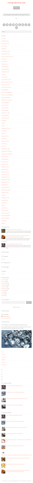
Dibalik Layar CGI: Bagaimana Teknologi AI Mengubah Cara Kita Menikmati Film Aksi (16, 454)
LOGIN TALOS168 (4, 107)
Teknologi (3, 359)
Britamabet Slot (4, 143)
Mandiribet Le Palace (5, 166)
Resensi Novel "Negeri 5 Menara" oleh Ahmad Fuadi (15, 464)
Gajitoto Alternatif (4, 210)
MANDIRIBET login (4, 41)
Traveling (3, 362)
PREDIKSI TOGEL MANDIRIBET (7, 94)
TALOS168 (3, 74)
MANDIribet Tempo (5, 192)
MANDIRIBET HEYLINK (5, 51)
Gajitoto (2, 205)
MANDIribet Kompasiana (6, 189)
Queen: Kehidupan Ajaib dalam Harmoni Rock (14, 243)
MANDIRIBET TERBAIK (5, 179)
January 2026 (3, 281)
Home (16, 18)
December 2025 (4, 283)
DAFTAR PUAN (4, 61)
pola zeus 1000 (4, 46)
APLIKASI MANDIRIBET (5, 97)
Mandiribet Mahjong (5, 115)
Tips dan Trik (3, 357)
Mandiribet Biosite (4, 169)
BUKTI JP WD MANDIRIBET (6, 92)
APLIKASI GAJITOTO (5, 84)
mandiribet (3, 195)
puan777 (3, 125)
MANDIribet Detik (4, 184)
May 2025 (3, 295)
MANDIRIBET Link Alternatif (6, 100)
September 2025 (4, 288)
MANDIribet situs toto (5, 177)
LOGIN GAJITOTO (4, 105)
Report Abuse (6, 311)
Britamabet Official (4, 136)
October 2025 (4, 286)
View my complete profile (6, 318)
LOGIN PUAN (3, 59)
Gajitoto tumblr (4, 207)
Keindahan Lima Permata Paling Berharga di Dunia (15, 325)
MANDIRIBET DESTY (5, 182)
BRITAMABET (4, 130)
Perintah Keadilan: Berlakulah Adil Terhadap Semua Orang (16, 398)
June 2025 (3, 293)
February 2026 (4, 279)
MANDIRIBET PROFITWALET (7, 154)
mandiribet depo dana (5, 197)
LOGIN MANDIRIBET (5, 69)
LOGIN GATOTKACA (5, 53)
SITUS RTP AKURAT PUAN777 (7, 56)
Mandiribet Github (4, 200)
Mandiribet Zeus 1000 (5, 112)
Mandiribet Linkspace (5, 174)
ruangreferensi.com (16, 2)
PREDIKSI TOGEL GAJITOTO (6, 82)
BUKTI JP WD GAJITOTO (6, 79)
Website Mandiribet (5, 110)
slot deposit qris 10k (5, 43)
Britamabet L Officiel (5, 141)
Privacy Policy (3, 364)
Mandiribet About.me (5, 171)
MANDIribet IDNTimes (5, 187)
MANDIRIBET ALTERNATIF (6, 151)
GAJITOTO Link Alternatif (6, 87)
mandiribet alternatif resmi (6, 128)
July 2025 (3, 292)
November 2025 (4, 285)
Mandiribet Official (4, 156)
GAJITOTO (3, 38)
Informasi (3, 354)
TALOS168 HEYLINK (5, 118)
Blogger (18, 307)
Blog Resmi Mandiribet (5, 218)
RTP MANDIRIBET (4, 66)
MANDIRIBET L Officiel (5, 148)
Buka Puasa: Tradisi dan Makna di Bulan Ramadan (15, 445)
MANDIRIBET (4, 48)
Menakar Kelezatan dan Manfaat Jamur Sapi (14, 229)
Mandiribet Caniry (4, 164)
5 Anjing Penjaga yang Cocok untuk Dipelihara (14, 405)
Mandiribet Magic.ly (4, 159)
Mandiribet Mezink (4, 161)
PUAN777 (3, 123)
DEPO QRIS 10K (4, 64)
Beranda (2, 273)
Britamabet (3, 133)
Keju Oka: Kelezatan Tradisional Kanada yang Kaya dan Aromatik (17, 458)
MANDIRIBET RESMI (5, 71)
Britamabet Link (4, 138)
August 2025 (3, 290)
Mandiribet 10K (4, 202)
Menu (17, 7)
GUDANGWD (3, 120)
